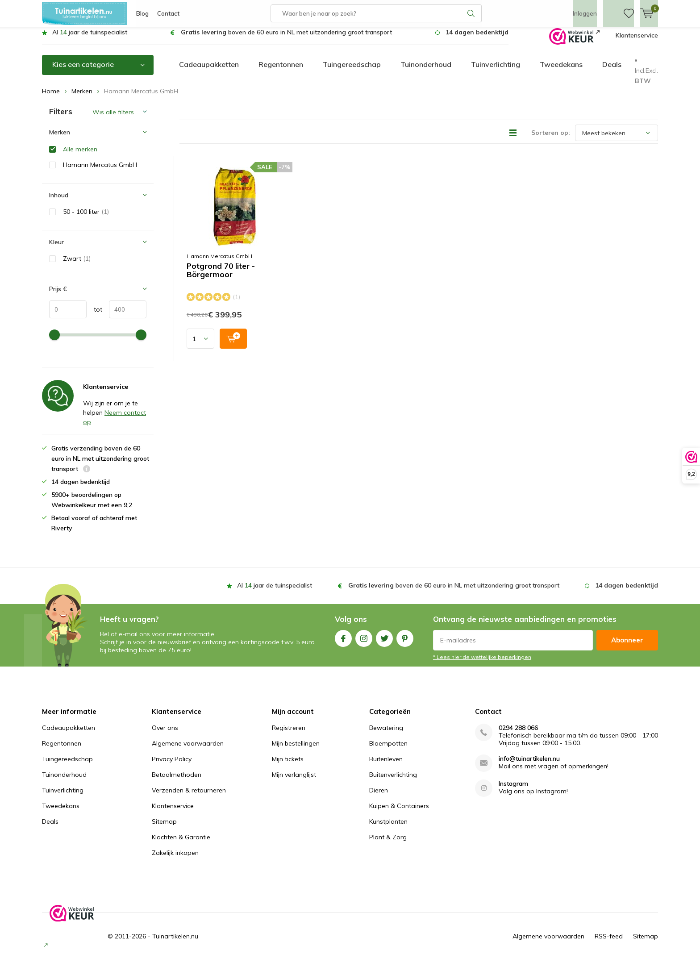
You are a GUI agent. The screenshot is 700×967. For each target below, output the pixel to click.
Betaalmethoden (176, 781)
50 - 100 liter (86, 218)
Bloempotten (388, 750)
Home (51, 98)
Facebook (343, 643)
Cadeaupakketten (209, 71)
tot (94, 316)
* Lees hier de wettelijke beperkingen (482, 663)
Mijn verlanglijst (294, 781)
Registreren (288, 734)
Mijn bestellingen (296, 750)
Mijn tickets (288, 766)
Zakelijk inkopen (175, 859)
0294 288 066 (518, 734)
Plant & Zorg (388, 844)
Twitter (384, 643)
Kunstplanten (388, 828)
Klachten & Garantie (181, 844)
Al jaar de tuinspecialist (89, 39)
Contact (168, 13)
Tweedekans (561, 71)
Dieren (378, 797)
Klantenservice (637, 42)
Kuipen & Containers (399, 813)
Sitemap (164, 828)
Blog (142, 13)
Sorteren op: (550, 139)
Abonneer (627, 646)
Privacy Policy (172, 766)
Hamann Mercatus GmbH (219, 262)
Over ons (165, 734)
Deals (611, 71)
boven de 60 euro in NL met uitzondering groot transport (286, 39)
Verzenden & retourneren (189, 797)
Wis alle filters (113, 119)
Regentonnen (280, 71)
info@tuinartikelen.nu (529, 765)
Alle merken (80, 155)
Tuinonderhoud (425, 71)
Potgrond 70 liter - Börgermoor (221, 277)
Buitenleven (386, 766)
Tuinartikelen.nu (175, 943)
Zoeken (471, 13)
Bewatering (386, 734)
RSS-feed (609, 943)
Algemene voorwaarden (188, 750)
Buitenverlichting (393, 781)
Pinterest (404, 643)
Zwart (77, 265)
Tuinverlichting (495, 71)
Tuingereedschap (352, 71)
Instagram (363, 643)
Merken (81, 98)
